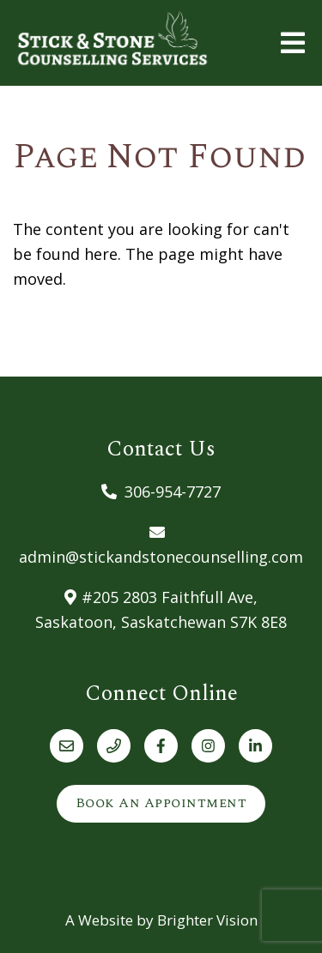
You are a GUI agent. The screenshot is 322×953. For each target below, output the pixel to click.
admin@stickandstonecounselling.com (161, 556)
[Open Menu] (293, 43)
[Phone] (114, 746)
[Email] (66, 746)
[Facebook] (161, 746)
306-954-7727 (173, 491)
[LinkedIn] (255, 746)
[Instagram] (208, 746)
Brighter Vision (207, 920)
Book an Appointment (161, 803)
